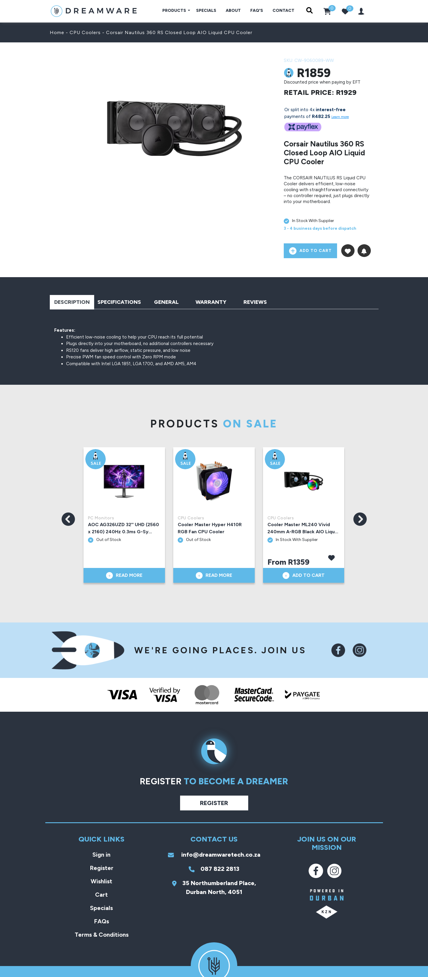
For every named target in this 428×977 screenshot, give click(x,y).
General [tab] (166, 302)
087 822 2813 (214, 868)
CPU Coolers (85, 32)
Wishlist (101, 881)
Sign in (101, 854)
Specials (206, 10)
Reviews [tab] (255, 302)
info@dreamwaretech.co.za (214, 854)
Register (214, 803)
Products (174, 10)
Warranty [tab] (210, 302)
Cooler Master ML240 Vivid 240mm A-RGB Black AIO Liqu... (302, 528)
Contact (283, 10)
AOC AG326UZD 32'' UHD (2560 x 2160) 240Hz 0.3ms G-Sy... (123, 528)
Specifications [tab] (119, 302)
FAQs (101, 921)
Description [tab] (72, 302)
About (233, 10)
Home (57, 32)
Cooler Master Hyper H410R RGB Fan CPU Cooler (210, 528)
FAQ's (256, 10)
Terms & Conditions (102, 934)
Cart (101, 894)
